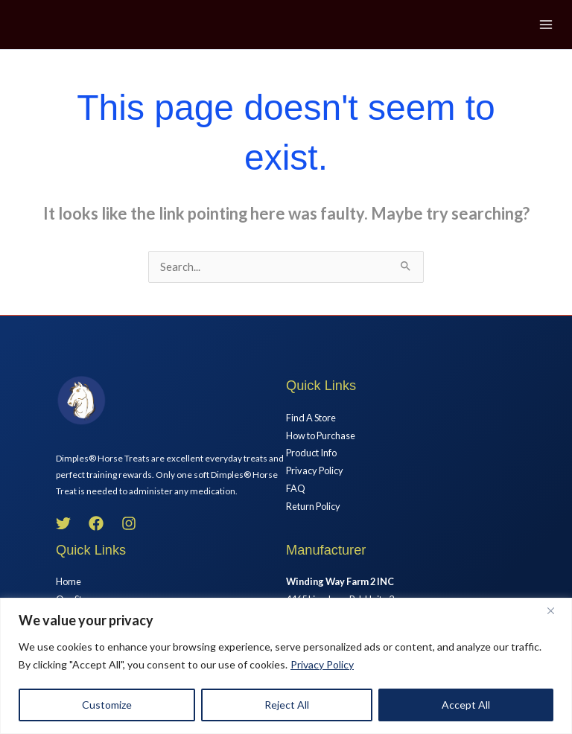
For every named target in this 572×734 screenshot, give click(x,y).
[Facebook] (96, 523)
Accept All (466, 704)
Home (68, 581)
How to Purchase (320, 435)
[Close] (556, 610)
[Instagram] (128, 523)
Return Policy (313, 506)
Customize (107, 704)
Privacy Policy (322, 664)
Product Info (311, 453)
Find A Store (311, 418)
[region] (286, 666)
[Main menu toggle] (546, 24)
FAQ (295, 488)
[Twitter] (63, 523)
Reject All (286, 704)
